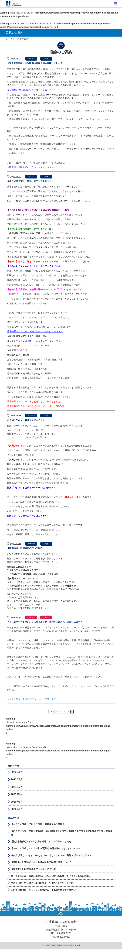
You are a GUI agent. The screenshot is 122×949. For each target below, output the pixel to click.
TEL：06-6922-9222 (61, 933)
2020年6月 (17, 801)
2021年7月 (17, 787)
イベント (31, 58)
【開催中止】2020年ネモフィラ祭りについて (33, 869)
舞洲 (46, 58)
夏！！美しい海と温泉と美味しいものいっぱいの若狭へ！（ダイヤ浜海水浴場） (51, 876)
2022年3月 (17, 779)
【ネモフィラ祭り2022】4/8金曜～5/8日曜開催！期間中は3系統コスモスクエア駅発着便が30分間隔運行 (61, 833)
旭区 (46, 176)
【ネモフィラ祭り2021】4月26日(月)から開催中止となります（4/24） (46, 848)
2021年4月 (17, 794)
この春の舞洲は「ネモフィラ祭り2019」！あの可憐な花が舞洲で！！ (45, 890)
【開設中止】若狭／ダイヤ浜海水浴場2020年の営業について (41, 862)
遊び (46, 617)
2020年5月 (17, 809)
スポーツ (31, 415)
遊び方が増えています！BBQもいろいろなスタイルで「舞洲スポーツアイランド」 (52, 855)
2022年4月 (17, 772)
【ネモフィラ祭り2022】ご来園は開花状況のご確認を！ (39, 824)
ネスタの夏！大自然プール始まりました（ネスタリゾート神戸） (43, 883)
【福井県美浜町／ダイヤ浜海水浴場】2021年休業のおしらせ (41, 841)
